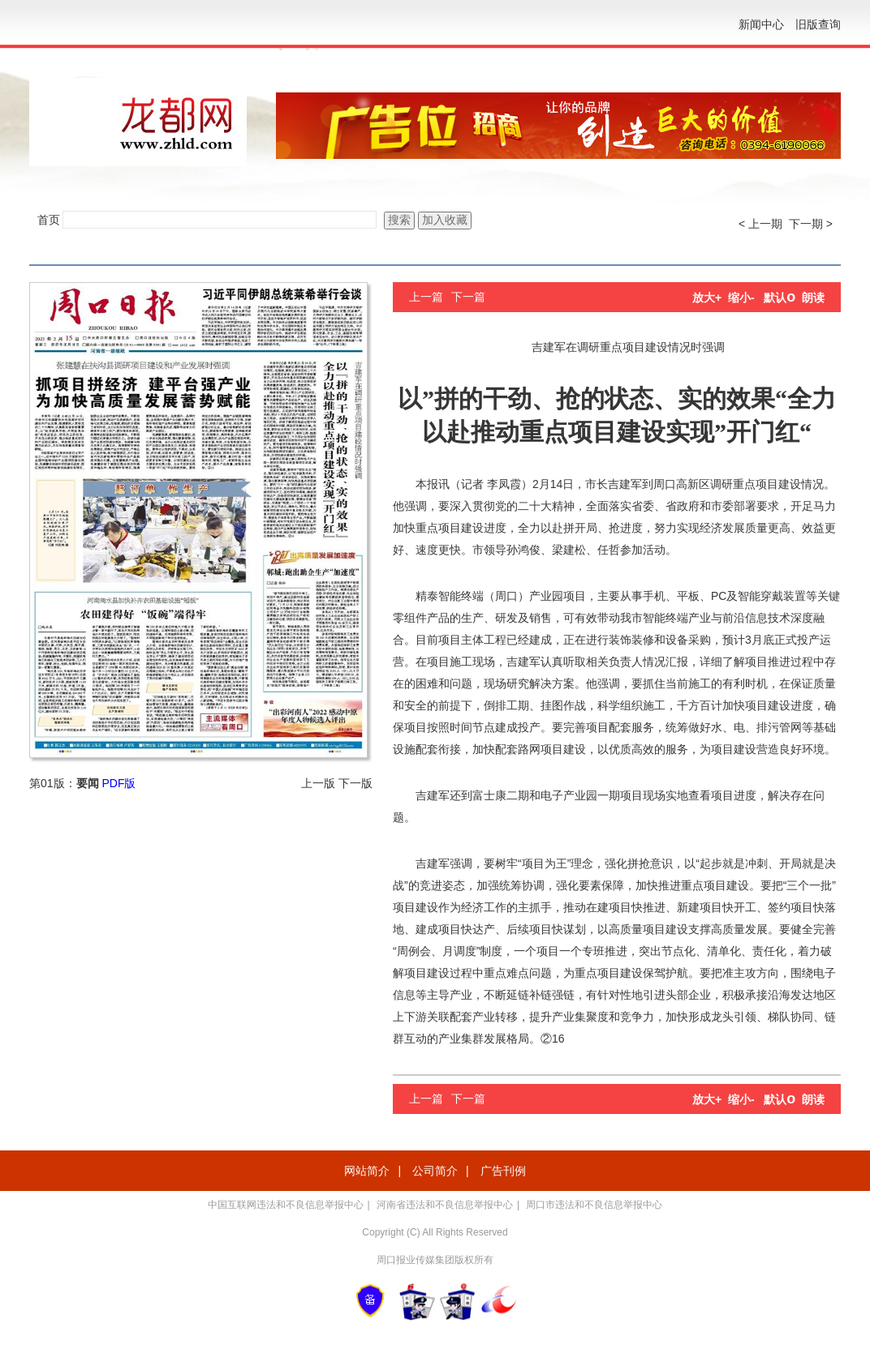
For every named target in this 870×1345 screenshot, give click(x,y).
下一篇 (468, 296)
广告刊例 (503, 1170)
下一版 (355, 783)
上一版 (318, 783)
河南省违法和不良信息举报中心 (445, 1204)
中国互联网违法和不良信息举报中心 (286, 1204)
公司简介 (435, 1170)
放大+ (706, 297)
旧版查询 (818, 24)
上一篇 (426, 296)
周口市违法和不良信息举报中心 (594, 1204)
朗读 (813, 297)
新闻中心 (761, 24)
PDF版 (118, 783)
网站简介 (367, 1170)
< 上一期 (760, 223)
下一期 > (811, 223)
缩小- (741, 297)
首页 (48, 219)
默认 (779, 297)
